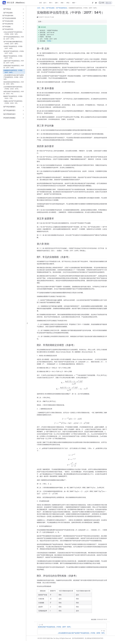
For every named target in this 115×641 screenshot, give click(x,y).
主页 (40, 2)
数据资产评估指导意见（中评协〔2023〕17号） (13, 97)
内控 (62, 3)
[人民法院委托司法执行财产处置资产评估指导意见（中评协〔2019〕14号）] (72, 632)
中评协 (49, 41)
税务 (73, 2)
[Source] (92, 2)
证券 (56, 3)
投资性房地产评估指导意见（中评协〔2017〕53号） (14, 66)
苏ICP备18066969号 (78, 638)
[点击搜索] (105, 2)
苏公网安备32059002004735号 (94, 638)
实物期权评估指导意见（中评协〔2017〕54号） (13, 71)
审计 (51, 3)
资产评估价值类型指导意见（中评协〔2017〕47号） (14, 38)
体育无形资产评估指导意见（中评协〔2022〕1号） (14, 92)
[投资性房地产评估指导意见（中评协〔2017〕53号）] (72, 625)
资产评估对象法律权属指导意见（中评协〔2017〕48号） (13, 43)
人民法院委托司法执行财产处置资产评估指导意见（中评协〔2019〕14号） (14, 77)
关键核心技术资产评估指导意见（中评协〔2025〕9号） (13, 102)
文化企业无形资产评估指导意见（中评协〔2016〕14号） (13, 33)
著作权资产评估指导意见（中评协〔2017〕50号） (14, 52)
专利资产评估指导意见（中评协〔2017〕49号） (13, 47)
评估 (68, 3)
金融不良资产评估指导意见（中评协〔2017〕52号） (14, 62)
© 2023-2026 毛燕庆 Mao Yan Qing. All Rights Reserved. (54, 638)
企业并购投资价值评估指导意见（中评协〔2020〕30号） (13, 88)
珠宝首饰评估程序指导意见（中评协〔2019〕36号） (14, 83)
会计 (45, 3)
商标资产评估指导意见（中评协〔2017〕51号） (13, 57)
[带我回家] (14, 3)
